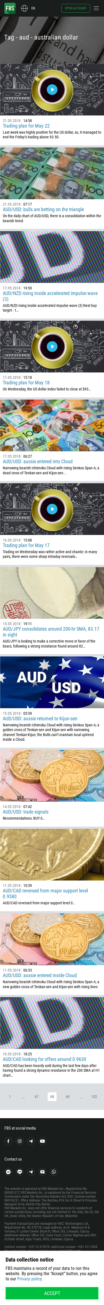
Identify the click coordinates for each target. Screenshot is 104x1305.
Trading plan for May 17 (26, 545)
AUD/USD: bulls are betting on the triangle (43, 209)
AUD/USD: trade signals (26, 812)
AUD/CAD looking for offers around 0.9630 (44, 1059)
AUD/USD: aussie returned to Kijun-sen (40, 718)
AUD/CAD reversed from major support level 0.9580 (45, 893)
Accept (52, 1293)
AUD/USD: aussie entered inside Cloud (40, 975)
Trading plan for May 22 (26, 126)
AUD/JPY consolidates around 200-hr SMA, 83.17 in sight (51, 632)
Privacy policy (29, 1278)
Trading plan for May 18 (26, 382)
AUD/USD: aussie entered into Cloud (38, 461)
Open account (76, 8)
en (33, 8)
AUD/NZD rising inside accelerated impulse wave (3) (50, 296)
